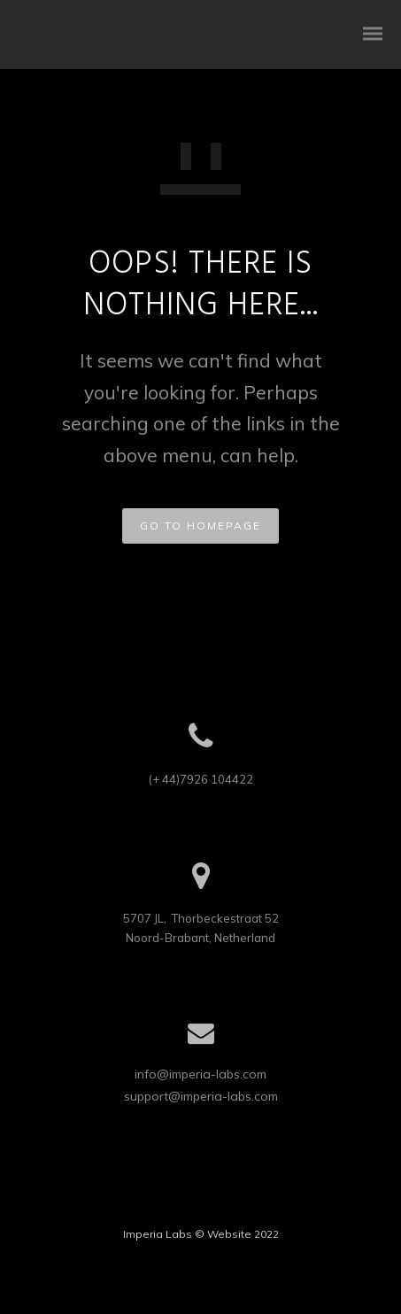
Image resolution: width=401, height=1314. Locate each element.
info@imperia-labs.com (200, 1074)
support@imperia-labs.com (201, 1096)
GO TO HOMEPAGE (200, 525)
